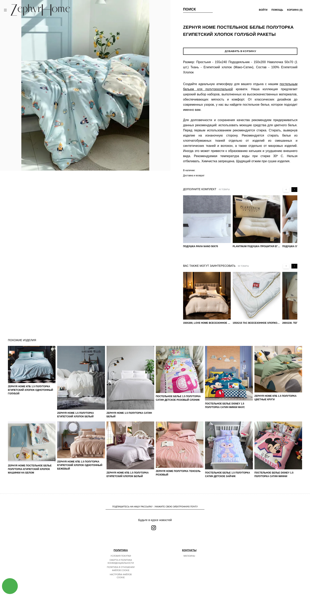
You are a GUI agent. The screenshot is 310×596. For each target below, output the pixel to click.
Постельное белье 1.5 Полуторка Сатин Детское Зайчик (227, 474)
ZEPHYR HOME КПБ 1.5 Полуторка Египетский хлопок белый (128, 474)
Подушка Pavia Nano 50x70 (200, 246)
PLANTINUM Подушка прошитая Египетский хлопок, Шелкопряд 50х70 (256, 246)
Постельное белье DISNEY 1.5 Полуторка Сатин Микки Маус (225, 405)
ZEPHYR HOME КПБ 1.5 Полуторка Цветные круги (275, 398)
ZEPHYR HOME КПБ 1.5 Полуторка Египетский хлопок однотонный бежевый (79, 465)
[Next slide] (294, 189)
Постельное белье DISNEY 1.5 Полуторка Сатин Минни (274, 474)
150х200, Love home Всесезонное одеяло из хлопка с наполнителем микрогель (207, 323)
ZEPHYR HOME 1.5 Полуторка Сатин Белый (129, 415)
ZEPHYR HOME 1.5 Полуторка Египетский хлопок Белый (75, 415)
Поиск (189, 9)
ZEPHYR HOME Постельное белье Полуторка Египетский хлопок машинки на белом (30, 469)
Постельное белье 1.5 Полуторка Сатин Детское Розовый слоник (178, 398)
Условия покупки (121, 556)
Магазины (189, 556)
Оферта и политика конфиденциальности (121, 561)
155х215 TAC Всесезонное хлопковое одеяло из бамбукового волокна (256, 323)
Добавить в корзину (240, 51)
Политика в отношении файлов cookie (121, 568)
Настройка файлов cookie (121, 576)
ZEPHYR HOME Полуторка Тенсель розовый (178, 473)
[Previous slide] (286, 189)
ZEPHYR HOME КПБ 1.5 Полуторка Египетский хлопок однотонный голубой (30, 390)
